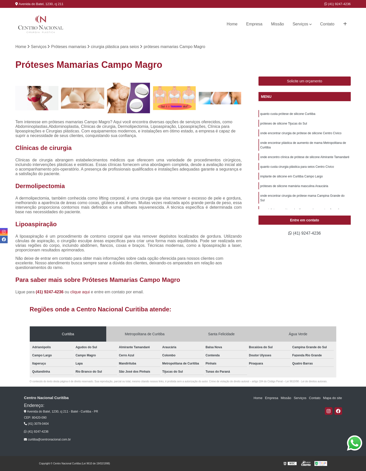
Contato (327, 24)
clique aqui (80, 292)
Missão (277, 24)
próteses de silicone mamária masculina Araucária (294, 186)
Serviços (300, 24)
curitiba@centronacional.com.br (47, 439)
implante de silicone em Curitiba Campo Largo (291, 176)
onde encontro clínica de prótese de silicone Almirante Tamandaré (304, 157)
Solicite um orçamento (304, 81)
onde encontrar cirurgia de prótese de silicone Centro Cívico (301, 133)
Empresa (254, 24)
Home (232, 24)
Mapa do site (332, 398)
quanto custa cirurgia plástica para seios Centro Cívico (297, 167)
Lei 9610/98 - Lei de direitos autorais (306, 381)
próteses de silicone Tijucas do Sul (283, 123)
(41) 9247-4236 (337, 4)
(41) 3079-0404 (36, 424)
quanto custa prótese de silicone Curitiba (287, 114)
